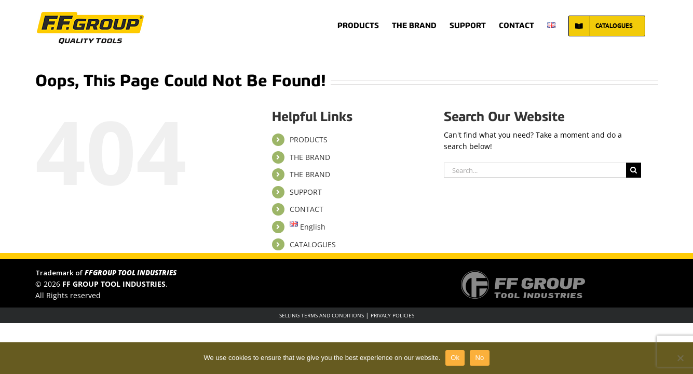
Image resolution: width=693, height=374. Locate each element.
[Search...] (535, 170)
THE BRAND (310, 157)
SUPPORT (306, 192)
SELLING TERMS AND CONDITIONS (321, 315)
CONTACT (306, 209)
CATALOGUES (313, 244)
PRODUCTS (309, 139)
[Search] (633, 170)
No (479, 358)
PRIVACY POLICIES (392, 315)
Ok (455, 358)
